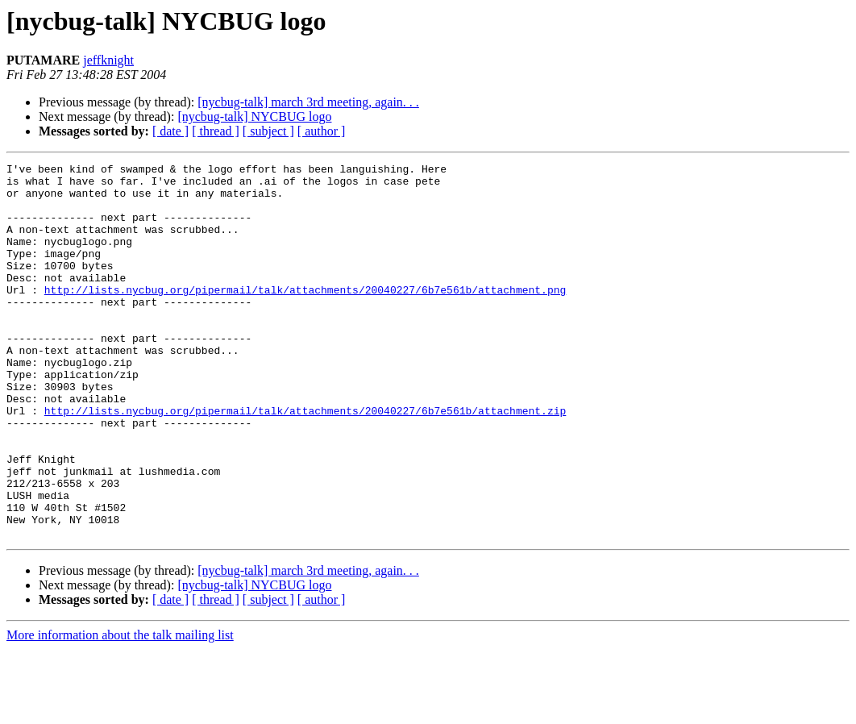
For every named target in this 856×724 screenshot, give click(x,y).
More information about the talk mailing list (120, 710)
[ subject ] (268, 131)
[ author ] (321, 131)
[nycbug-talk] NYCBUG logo (254, 116)
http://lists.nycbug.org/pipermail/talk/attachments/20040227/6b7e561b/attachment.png (305, 316)
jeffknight (108, 60)
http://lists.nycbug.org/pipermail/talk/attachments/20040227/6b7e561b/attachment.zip (305, 461)
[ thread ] (215, 131)
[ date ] (170, 131)
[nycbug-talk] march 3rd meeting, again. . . (308, 102)
